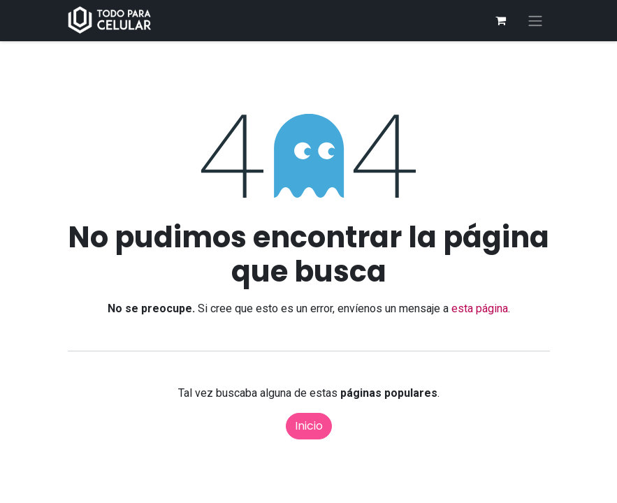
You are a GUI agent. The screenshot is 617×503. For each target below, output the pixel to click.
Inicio (309, 426)
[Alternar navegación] (535, 21)
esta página (479, 308)
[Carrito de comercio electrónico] (501, 20)
